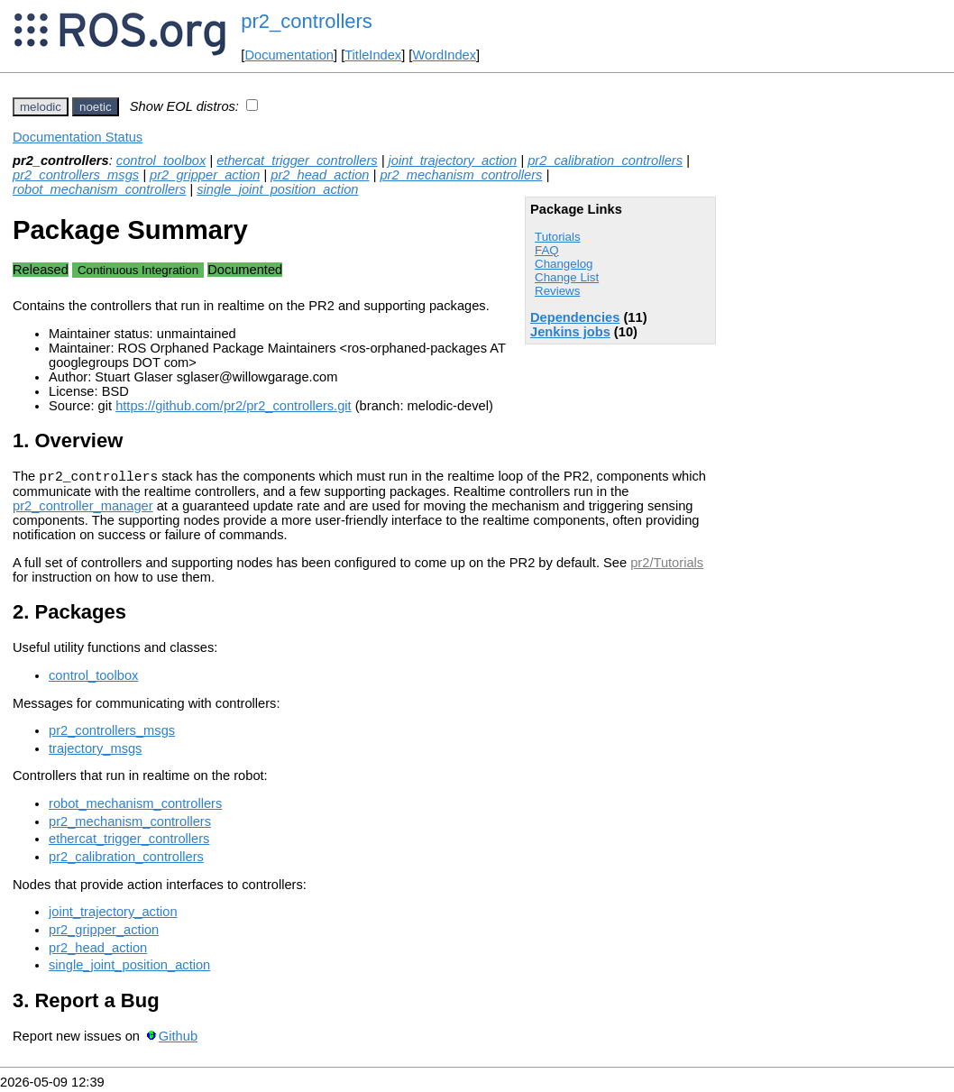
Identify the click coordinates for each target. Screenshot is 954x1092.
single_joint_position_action (277, 189)
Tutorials (558, 236)
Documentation (289, 55)
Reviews (557, 291)
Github (178, 1039)
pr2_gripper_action (205, 175)
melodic (40, 107)
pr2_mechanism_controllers (461, 175)
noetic (95, 107)
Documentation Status (77, 137)
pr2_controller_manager (83, 508)
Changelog (563, 264)
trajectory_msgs (95, 751)
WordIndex (444, 55)
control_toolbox (161, 160)
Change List (567, 277)
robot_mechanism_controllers (99, 189)
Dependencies (574, 317)
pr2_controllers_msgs (76, 175)
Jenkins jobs (570, 332)
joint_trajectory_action (453, 160)
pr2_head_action (320, 175)
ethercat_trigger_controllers (296, 160)
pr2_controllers (306, 21)
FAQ (547, 250)
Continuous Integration (138, 270)
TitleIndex (372, 55)
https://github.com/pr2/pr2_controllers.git (233, 406)
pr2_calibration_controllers (605, 160)
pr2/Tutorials (666, 565)
